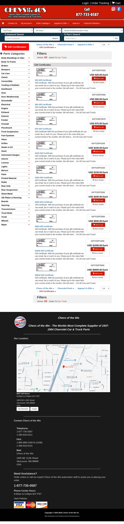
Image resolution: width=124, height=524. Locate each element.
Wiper (4, 224)
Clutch (4, 77)
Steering (5, 205)
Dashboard (6, 89)
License (5, 163)
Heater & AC (7, 147)
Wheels (4, 221)
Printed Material (8, 178)
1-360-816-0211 (24, 435)
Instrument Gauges (10, 155)
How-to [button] (76, 23)
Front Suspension (9, 131)
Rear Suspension (9, 190)
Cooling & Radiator (10, 85)
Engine (4, 108)
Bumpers (5, 69)
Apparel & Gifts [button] (61, 23)
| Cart (115, 3)
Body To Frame (8, 62)
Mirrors (4, 170)
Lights (4, 166)
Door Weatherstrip (10, 97)
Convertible (6, 81)
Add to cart (99, 78)
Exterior (5, 116)
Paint (3, 174)
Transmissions (8, 209)
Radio (4, 182)
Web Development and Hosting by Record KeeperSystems (62, 516)
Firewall (5, 124)
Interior (4, 159)
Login (85, 3)
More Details (98, 82)
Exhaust (5, 112)
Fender (4, 120)
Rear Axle (6, 186)
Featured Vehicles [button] (92, 23)
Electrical (5, 104)
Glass (4, 139)
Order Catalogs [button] (43, 23)
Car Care (5, 73)
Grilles (4, 143)
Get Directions (23, 409)
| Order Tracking (99, 3)
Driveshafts (6, 100)
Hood (3, 151)
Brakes (4, 65)
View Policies (20, 498)
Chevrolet (64, 44)
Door (3, 93)
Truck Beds (6, 213)
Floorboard (6, 128)
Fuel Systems (7, 135)
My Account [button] (26, 23)
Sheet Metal (6, 194)
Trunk (4, 217)
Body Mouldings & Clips (12, 58)
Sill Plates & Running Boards (11, 199)
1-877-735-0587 (24, 431)
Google (34, 409)
